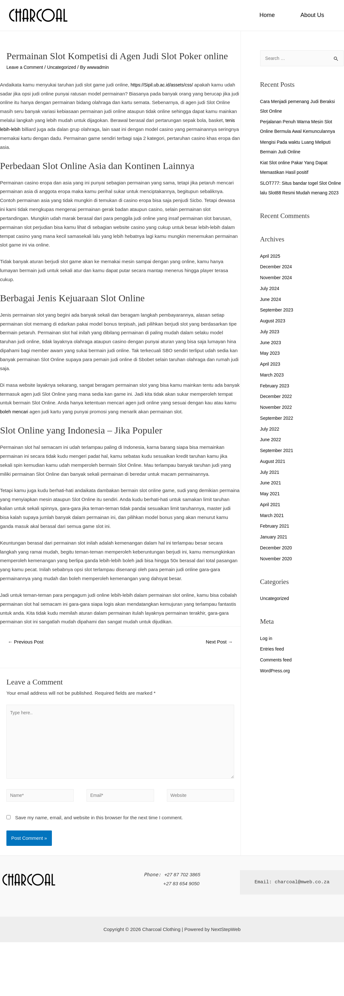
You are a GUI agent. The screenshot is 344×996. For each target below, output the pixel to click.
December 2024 (277, 276)
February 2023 (275, 395)
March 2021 (272, 525)
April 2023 (271, 374)
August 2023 (273, 330)
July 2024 (270, 298)
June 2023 (271, 352)
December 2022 (277, 406)
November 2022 (277, 417)
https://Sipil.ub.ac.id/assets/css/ (164, 84)
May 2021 (270, 503)
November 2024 (277, 287)
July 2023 (270, 341)
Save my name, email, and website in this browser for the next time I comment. (99, 824)
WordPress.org (276, 680)
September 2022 (278, 428)
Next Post (217, 642)
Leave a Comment (26, 67)
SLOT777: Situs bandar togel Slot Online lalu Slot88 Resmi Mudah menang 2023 (296, 193)
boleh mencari (15, 411)
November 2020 (277, 568)
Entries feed (273, 658)
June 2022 (271, 449)
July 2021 (270, 482)
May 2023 (270, 363)
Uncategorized (65, 67)
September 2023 (278, 319)
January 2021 (274, 546)
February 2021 (275, 535)
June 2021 (271, 492)
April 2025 (271, 266)
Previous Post (27, 642)
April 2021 (271, 514)
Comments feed (277, 669)
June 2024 (271, 309)
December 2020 (277, 557)
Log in (266, 648)
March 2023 (272, 384)
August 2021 (273, 471)
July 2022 (270, 438)
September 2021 (278, 460)
